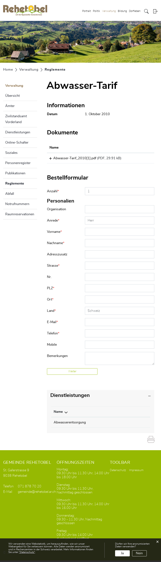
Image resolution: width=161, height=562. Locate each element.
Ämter (10, 106)
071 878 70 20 (29, 487)
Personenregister (18, 163)
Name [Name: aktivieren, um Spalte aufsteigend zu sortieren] (54, 147)
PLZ (50, 289)
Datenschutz (118, 471)
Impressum (136, 471)
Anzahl (53, 192)
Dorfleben (134, 11)
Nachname (55, 244)
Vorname (54, 233)
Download (141, 158)
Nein (139, 553)
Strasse (53, 267)
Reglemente (21, 183)
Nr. (49, 278)
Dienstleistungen (17, 132)
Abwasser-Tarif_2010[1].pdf (70, 158)
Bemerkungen (57, 357)
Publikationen (15, 173)
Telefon (53, 334)
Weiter (72, 372)
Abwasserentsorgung (70, 424)
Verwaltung (109, 11)
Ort (50, 301)
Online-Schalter (17, 142)
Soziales (11, 152)
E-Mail (52, 323)
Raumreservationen (19, 214)
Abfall (9, 193)
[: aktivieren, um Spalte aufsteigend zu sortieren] (141, 148)
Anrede (53, 222)
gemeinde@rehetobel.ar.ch (37, 493)
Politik (96, 11)
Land (51, 312)
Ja (122, 553)
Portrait (86, 11)
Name (58, 413)
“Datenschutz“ (27, 552)
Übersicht (12, 95)
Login (155, 11)
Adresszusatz (57, 255)
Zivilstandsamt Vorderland (16, 119)
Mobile (52, 346)
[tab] (100, 397)
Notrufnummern (17, 204)
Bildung (122, 11)
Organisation (56, 210)
